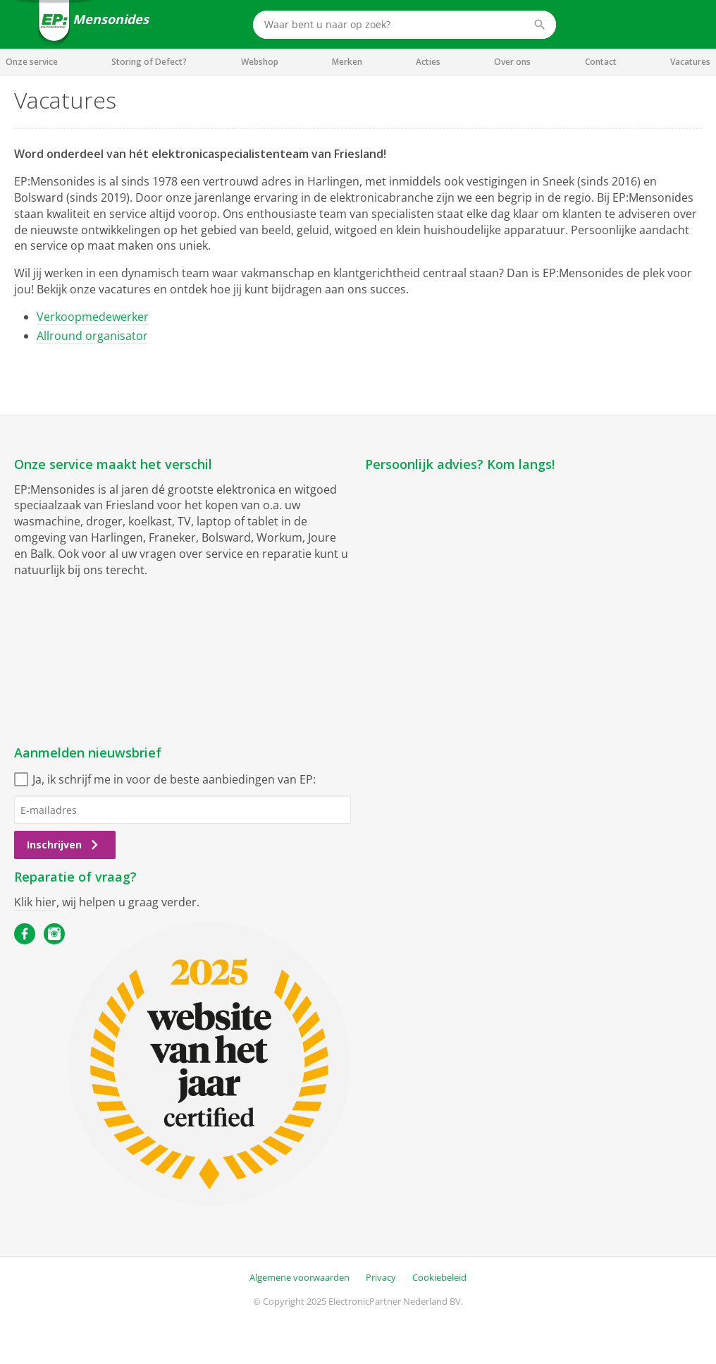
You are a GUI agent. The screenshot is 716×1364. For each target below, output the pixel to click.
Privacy (381, 1277)
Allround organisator (92, 335)
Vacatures (690, 62)
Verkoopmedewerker (93, 316)
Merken (347, 62)
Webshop (259, 62)
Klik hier (35, 902)
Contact (601, 62)
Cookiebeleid (439, 1277)
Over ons (512, 62)
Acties (428, 62)
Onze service (32, 62)
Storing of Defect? (149, 62)
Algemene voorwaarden (299, 1277)
